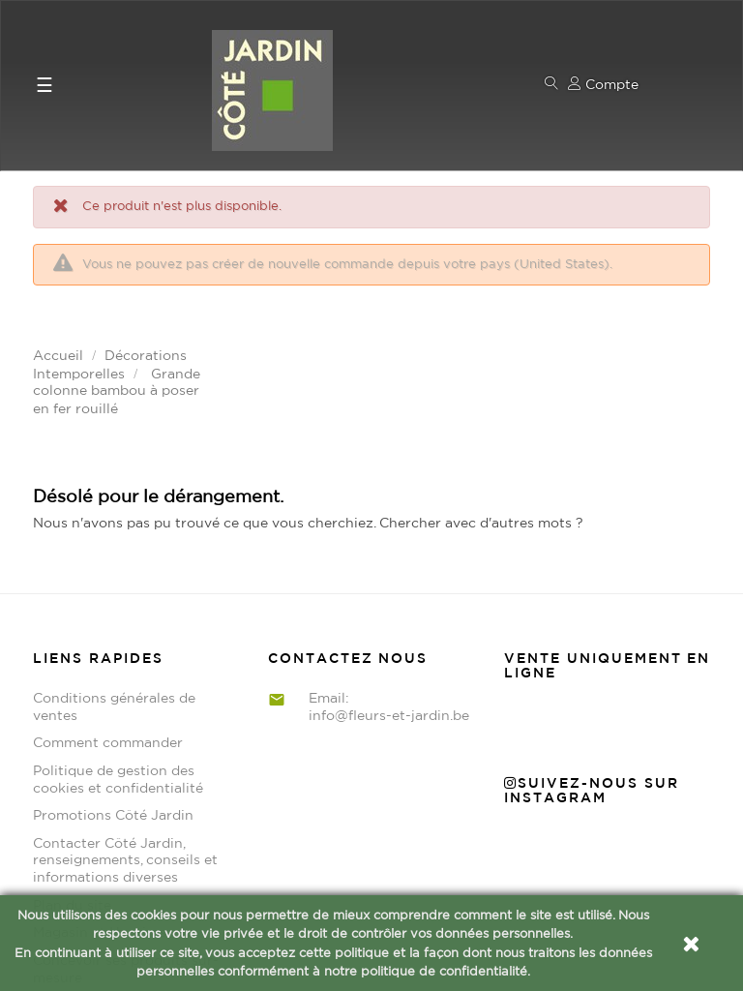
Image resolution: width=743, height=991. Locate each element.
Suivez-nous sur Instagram (591, 661)
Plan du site (72, 776)
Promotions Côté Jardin (113, 686)
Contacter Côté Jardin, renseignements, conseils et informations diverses (125, 731)
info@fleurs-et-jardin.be (389, 586)
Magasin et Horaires (99, 803)
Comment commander (108, 613)
